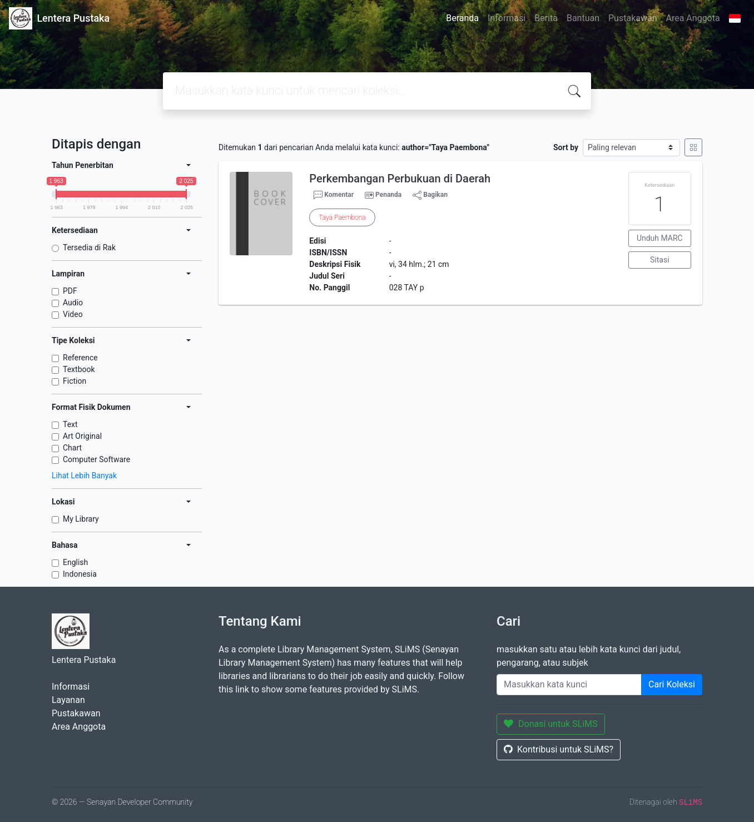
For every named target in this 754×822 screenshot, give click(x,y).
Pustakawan (632, 18)
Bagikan (430, 195)
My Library (81, 518)
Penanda (388, 195)
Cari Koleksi (671, 684)
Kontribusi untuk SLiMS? (558, 749)
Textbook (79, 369)
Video (73, 314)
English (75, 562)
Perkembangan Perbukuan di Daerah (399, 178)
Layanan (68, 700)
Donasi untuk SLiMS (551, 724)
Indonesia (80, 574)
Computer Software (96, 459)
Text (70, 424)
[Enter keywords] (569, 684)
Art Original (82, 436)
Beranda (462, 18)
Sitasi (659, 259)
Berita (546, 18)
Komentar (334, 195)
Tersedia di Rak (89, 247)
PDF (70, 290)
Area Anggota (693, 18)
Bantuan (583, 18)
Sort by (565, 147)
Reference (80, 357)
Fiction (74, 381)
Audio (73, 302)
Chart (72, 447)
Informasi (506, 18)
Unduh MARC (660, 238)
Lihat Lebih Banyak (84, 475)
